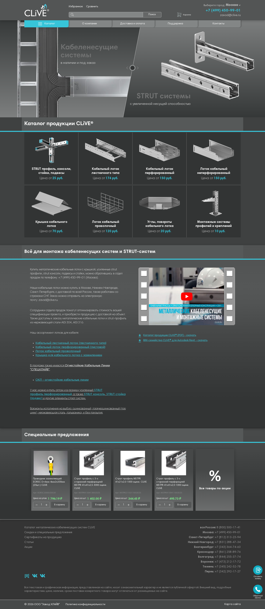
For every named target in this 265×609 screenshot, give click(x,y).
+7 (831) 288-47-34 (228, 542)
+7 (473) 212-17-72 (228, 562)
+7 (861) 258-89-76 (228, 552)
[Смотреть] (186, 296)
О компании (89, 23)
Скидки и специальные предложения (48, 532)
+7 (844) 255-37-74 (228, 557)
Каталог (46, 23)
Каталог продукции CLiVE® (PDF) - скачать (167, 335)
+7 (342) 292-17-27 (228, 571)
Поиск (152, 14)
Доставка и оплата (132, 23)
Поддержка (175, 23)
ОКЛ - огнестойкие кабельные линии (62, 380)
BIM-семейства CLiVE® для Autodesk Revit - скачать (173, 340)
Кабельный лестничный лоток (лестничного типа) (70, 343)
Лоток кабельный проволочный (58, 351)
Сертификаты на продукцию (43, 537)
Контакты (218, 23)
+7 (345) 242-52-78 (228, 566)
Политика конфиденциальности (85, 604)
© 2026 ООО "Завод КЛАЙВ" (42, 604)
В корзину (59, 505)
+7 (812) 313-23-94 (228, 537)
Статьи (29, 542)
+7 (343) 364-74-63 (228, 547)
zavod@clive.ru (230, 15)
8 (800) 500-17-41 (229, 527)
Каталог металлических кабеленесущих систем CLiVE (59, 527)
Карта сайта (232, 604)
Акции (28, 547)
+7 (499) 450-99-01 (223, 10)
